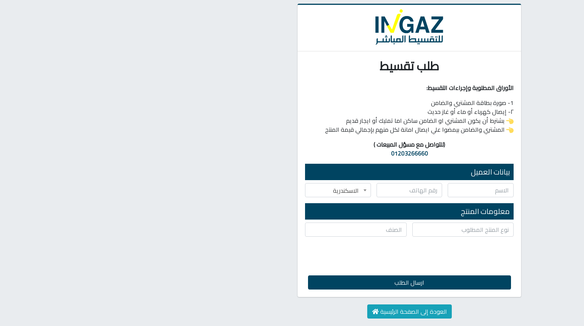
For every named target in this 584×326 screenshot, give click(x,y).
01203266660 (292, 153)
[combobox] (221, 190)
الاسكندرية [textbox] (228, 190)
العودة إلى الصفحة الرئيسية (292, 311)
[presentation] (337, 257)
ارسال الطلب (292, 282)
